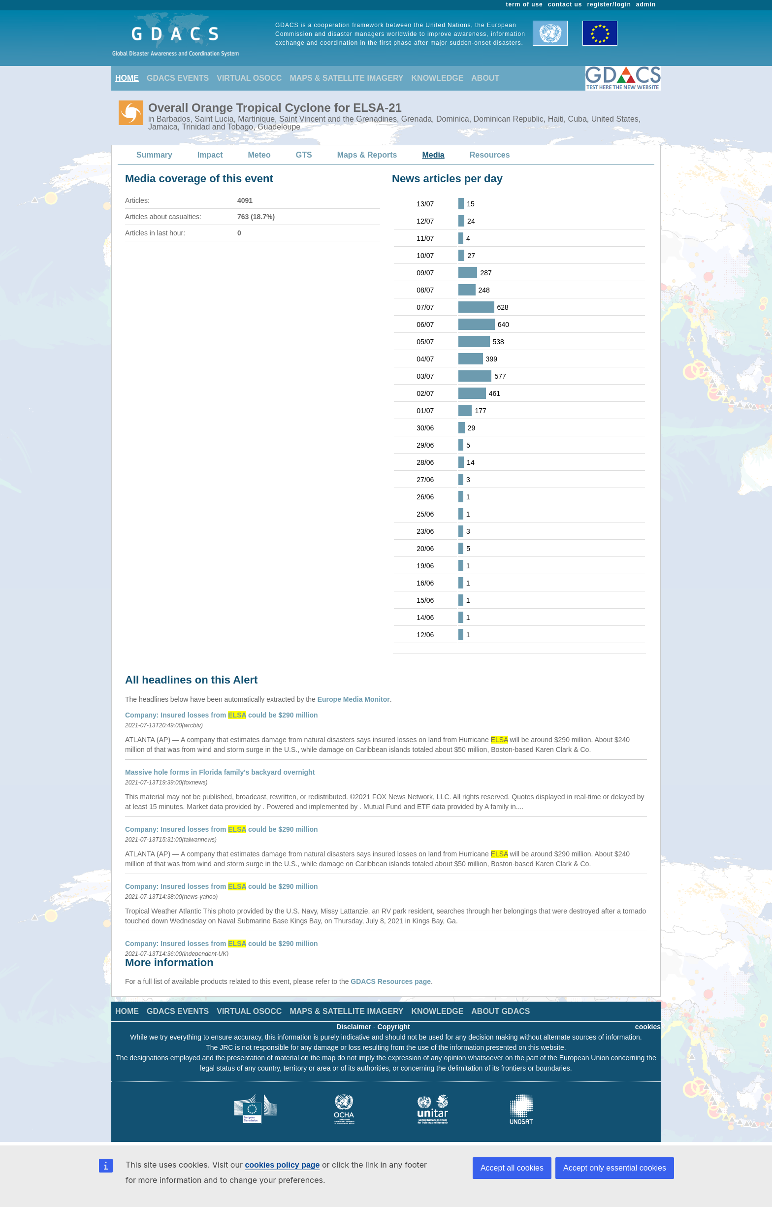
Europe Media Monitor (354, 699)
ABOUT (485, 78)
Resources (490, 155)
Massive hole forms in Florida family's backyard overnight (220, 772)
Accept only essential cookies (614, 1168)
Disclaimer (353, 1027)
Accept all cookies (512, 1168)
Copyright (394, 1027)
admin (646, 4)
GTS (304, 155)
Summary (154, 155)
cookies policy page (282, 1165)
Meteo (259, 155)
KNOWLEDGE (438, 78)
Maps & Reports (367, 155)
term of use (524, 4)
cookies (648, 1027)
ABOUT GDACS (500, 1011)
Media (433, 155)
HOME (127, 78)
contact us (565, 4)
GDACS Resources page (391, 981)
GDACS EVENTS (178, 78)
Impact (210, 155)
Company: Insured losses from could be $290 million (221, 715)
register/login (609, 4)
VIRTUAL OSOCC (249, 78)
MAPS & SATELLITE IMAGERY (346, 78)
